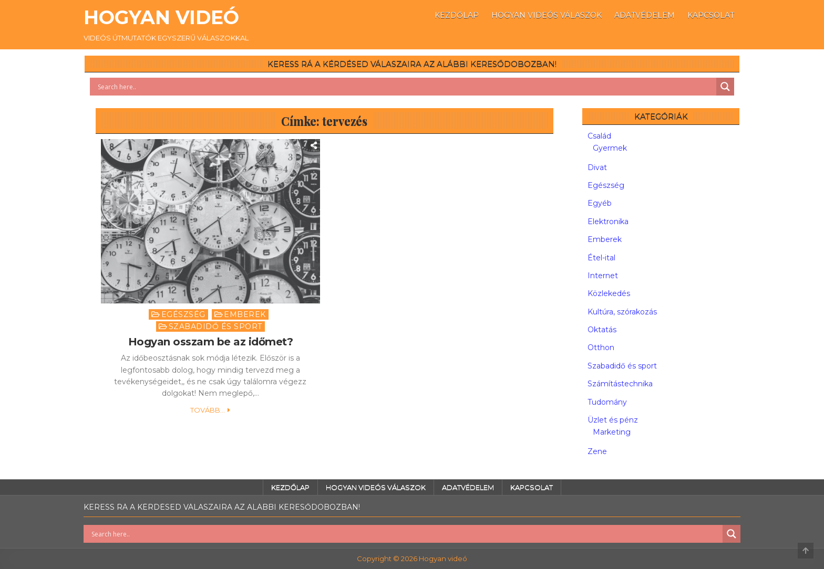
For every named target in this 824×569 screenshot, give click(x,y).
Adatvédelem (644, 15)
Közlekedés (609, 293)
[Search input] (406, 87)
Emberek (245, 314)
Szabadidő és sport (215, 326)
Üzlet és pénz (613, 420)
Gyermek (610, 148)
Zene (597, 451)
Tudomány (607, 402)
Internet (603, 275)
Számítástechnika (620, 383)
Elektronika (608, 221)
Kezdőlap (457, 15)
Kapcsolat (710, 15)
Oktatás (602, 329)
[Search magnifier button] (725, 87)
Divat (597, 167)
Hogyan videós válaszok (546, 15)
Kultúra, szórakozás (622, 312)
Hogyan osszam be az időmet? (210, 341)
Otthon (601, 347)
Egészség (183, 314)
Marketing (612, 432)
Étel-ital (601, 257)
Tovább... (207, 410)
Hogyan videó (161, 17)
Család (599, 136)
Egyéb (600, 203)
